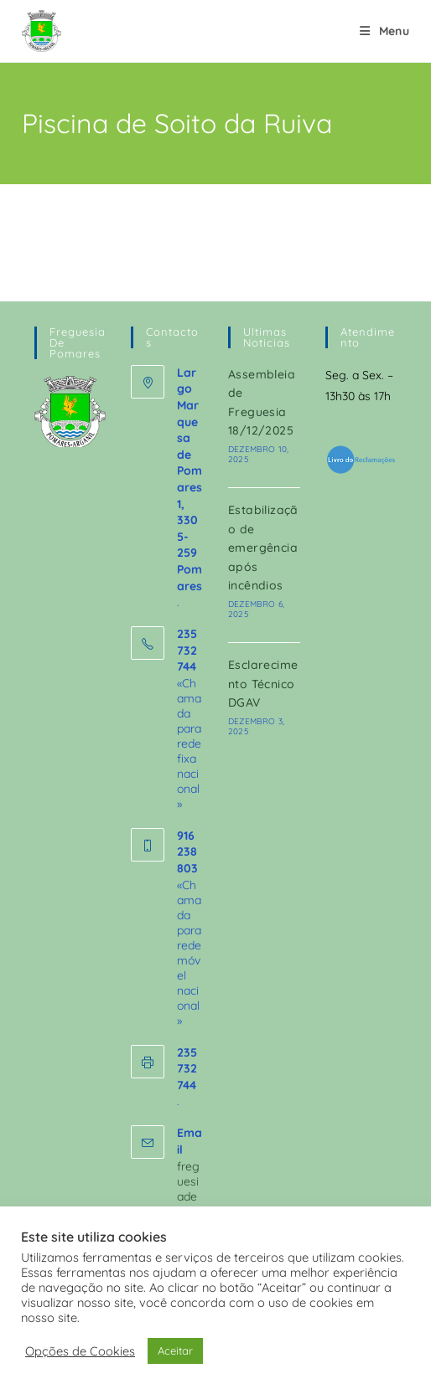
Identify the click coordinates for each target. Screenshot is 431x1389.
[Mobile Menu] (384, 31)
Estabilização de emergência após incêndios (263, 547)
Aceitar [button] (175, 1350)
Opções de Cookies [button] (80, 1351)
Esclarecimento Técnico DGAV (263, 683)
